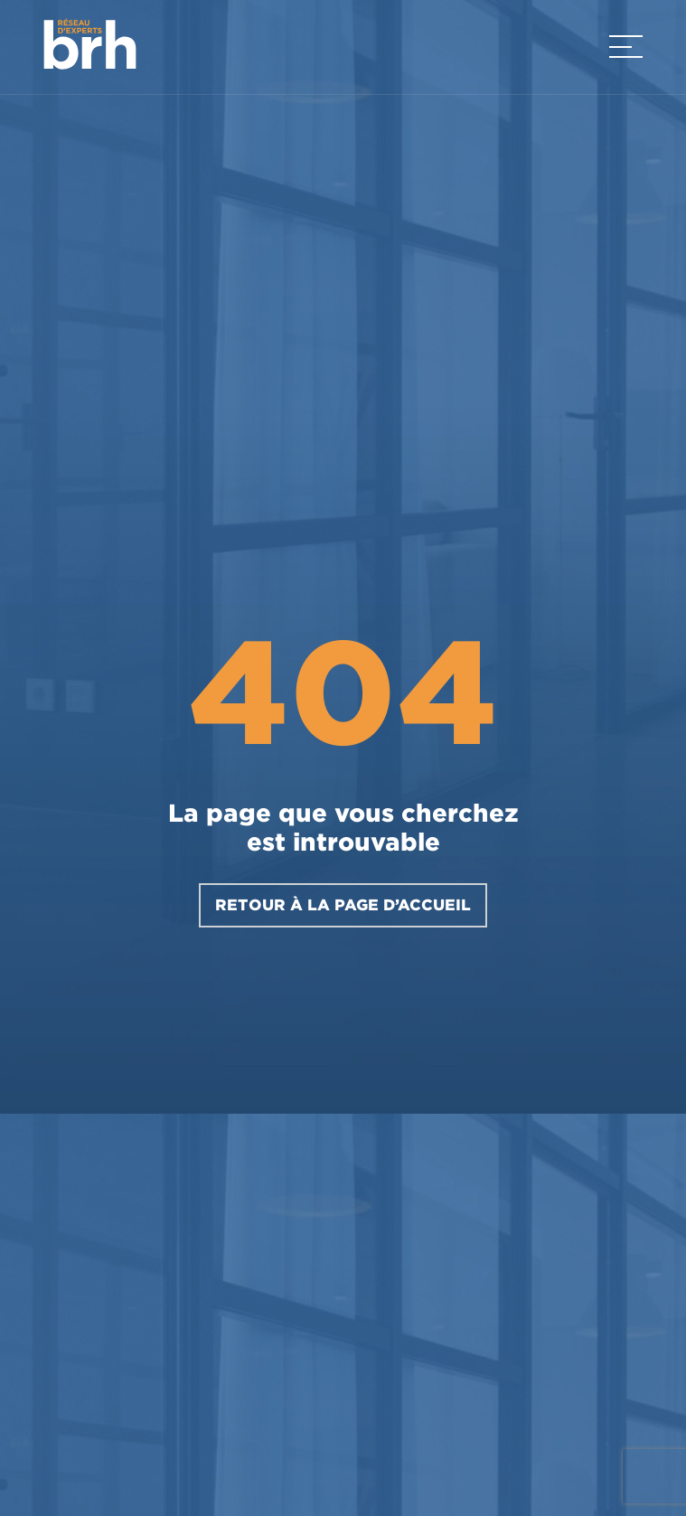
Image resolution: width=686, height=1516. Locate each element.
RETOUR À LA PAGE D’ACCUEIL (343, 905)
